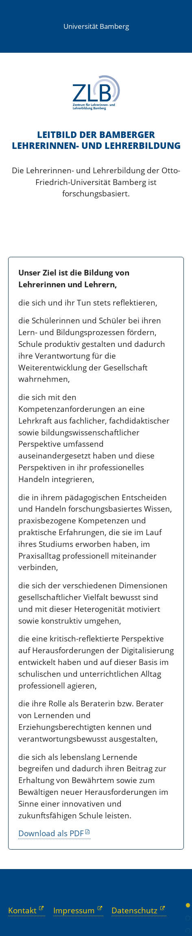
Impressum (74, 910)
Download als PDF (51, 833)
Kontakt (22, 910)
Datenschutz (134, 910)
